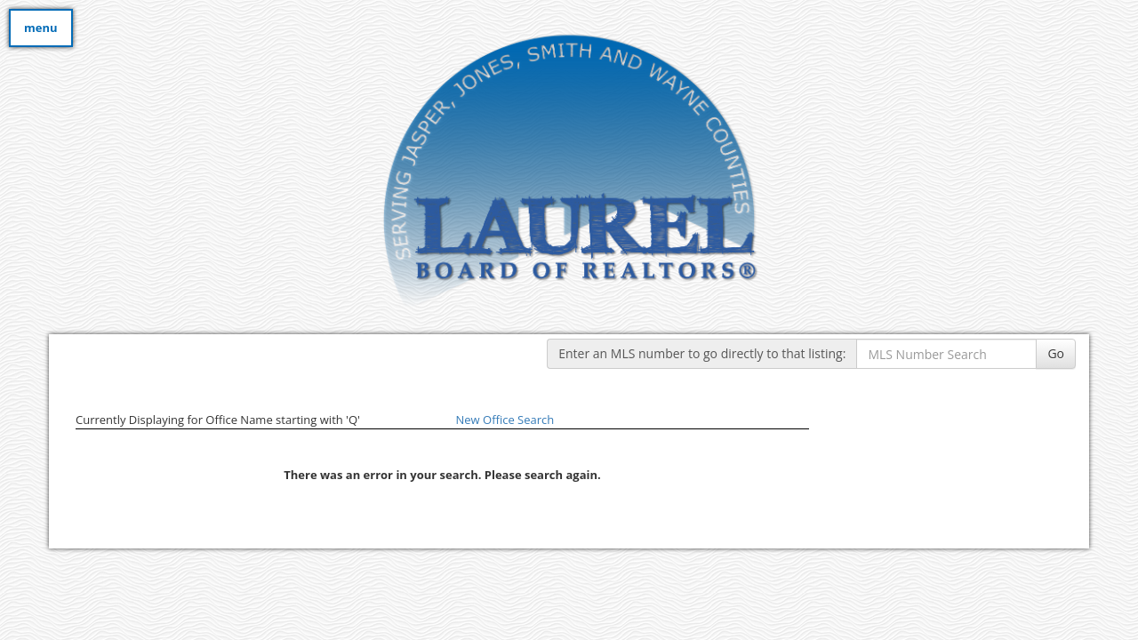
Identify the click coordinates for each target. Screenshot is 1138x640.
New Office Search (505, 420)
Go (1055, 353)
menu (41, 28)
